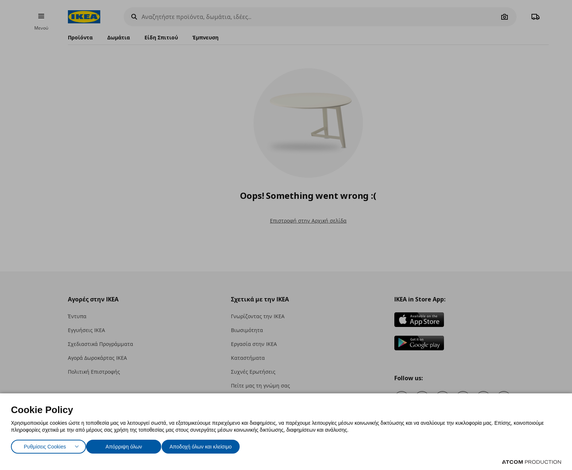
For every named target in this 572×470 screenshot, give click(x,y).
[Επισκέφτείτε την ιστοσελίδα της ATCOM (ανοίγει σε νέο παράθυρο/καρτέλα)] (531, 462)
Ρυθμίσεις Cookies (45, 445)
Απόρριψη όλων (127, 445)
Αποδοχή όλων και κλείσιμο (212, 445)
